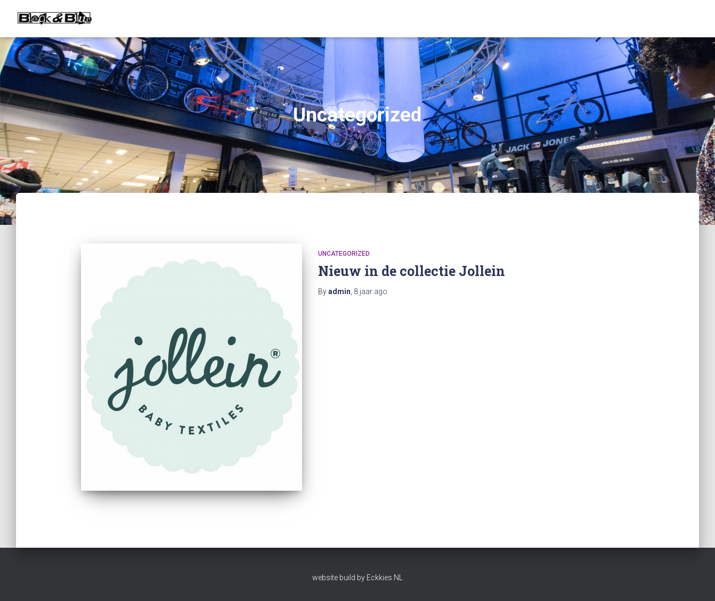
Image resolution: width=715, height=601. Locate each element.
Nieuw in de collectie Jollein (411, 271)
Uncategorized (344, 253)
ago (370, 291)
